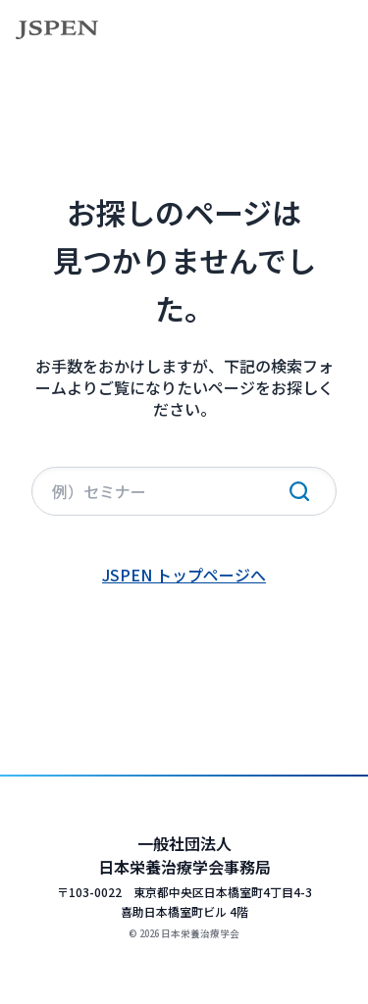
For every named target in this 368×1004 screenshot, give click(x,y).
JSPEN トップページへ (184, 574)
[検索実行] (299, 491)
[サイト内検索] (184, 491)
